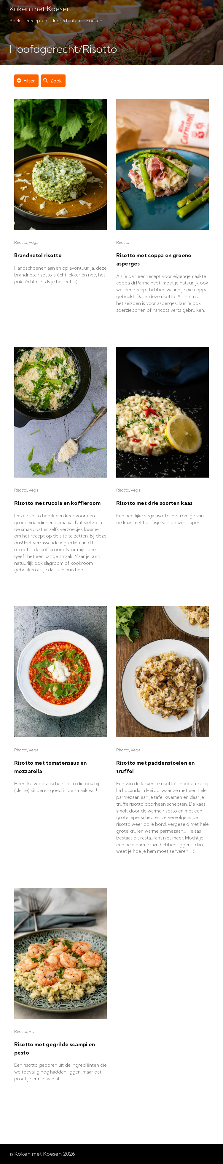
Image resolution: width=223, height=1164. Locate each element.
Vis (31, 1031)
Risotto (20, 242)
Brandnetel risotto (38, 255)
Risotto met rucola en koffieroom (57, 503)
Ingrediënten (66, 20)
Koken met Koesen (40, 9)
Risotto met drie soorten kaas (154, 503)
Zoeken (94, 20)
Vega (33, 242)
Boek (14, 20)
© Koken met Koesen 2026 (42, 1154)
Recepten (36, 20)
